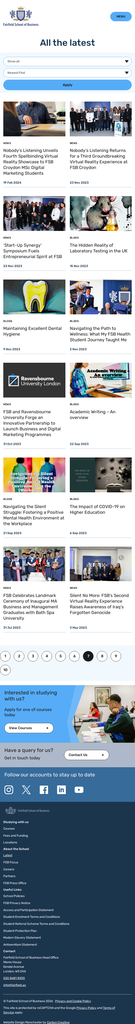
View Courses (20, 728)
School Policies (14, 896)
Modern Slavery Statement (22, 938)
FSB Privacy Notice (16, 903)
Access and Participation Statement (28, 910)
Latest (7, 855)
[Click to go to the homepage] (20, 25)
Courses (9, 828)
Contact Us (78, 755)
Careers (8, 869)
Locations (10, 842)
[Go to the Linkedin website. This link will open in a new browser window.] (61, 789)
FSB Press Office (14, 883)
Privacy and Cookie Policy (73, 1001)
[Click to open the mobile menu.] (121, 16)
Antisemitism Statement (20, 945)
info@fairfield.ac (14, 985)
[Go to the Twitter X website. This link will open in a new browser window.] (26, 789)
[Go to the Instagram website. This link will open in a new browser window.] (8, 789)
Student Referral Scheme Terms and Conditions (36, 924)
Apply (67, 85)
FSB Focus (10, 862)
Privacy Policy (86, 1008)
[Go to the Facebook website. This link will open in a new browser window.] (44, 789)
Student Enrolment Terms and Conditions (31, 917)
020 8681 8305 (14, 978)
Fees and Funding (15, 835)
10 (5, 670)
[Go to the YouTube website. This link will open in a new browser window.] (79, 789)
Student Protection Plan (20, 931)
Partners (9, 876)
